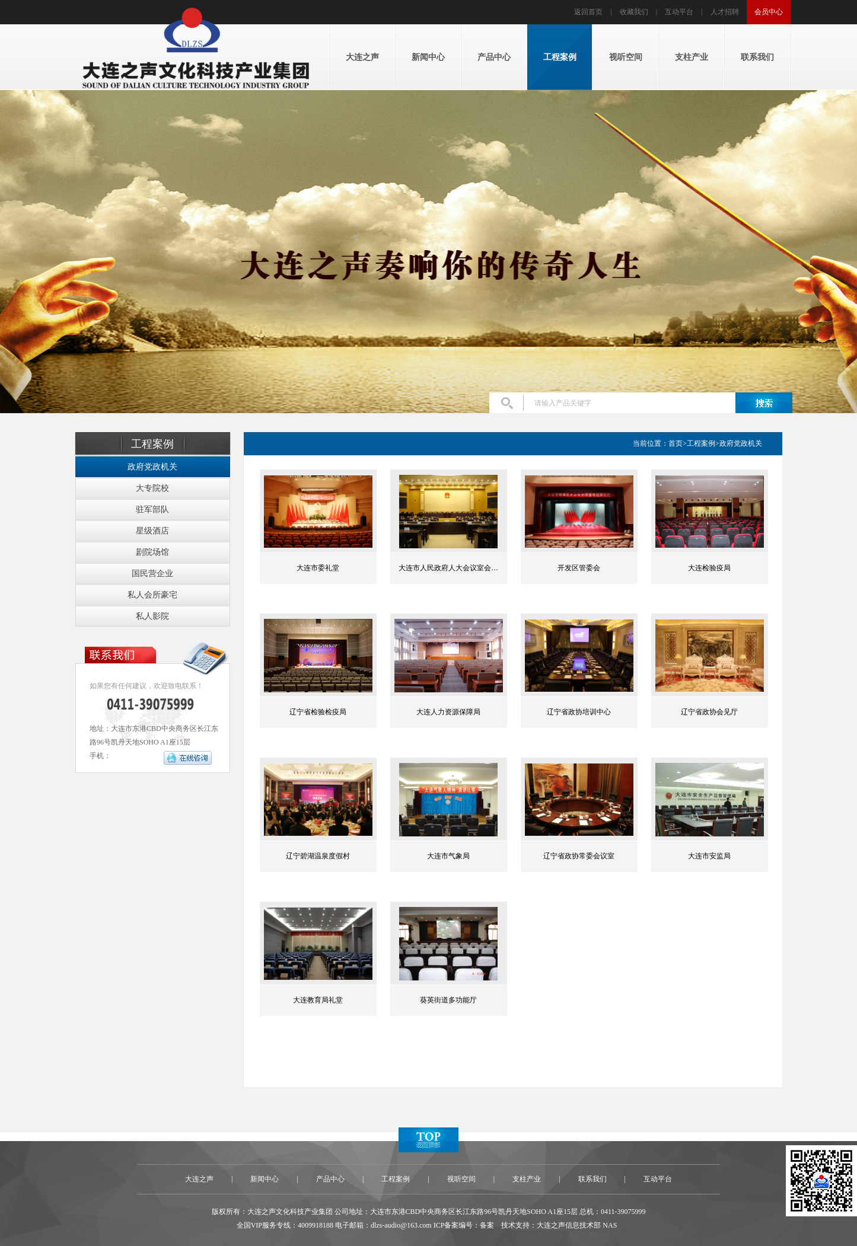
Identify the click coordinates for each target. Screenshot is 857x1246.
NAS (610, 1225)
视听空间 (461, 1179)
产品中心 (330, 1179)
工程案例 (701, 443)
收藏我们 (634, 12)
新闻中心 (264, 1179)
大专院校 (152, 488)
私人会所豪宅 (152, 594)
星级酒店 (152, 530)
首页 (675, 443)
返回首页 (588, 12)
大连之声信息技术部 (569, 1225)
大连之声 (199, 1179)
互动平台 (679, 12)
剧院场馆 (152, 552)
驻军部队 (152, 509)
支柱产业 (526, 1179)
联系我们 (592, 1179)
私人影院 (152, 616)
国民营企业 (152, 573)
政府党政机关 (152, 466)
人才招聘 (725, 12)
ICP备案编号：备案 (464, 1225)
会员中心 (768, 12)
